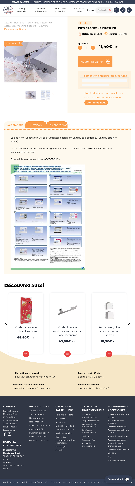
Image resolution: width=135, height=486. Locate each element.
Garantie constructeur (39, 440)
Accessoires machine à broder (118, 415)
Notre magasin (36, 421)
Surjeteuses (61, 422)
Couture (43, 25)
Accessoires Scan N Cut (118, 449)
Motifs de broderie (116, 460)
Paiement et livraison (39, 433)
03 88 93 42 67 (10, 423)
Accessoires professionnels (88, 444)
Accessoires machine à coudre (20, 25)
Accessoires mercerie (117, 440)
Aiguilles (112, 453)
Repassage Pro (88, 440)
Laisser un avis (9, 430)
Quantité (83, 43)
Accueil (8, 22)
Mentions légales (10, 482)
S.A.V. (84, 482)
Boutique (19, 22)
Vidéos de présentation (39, 425)
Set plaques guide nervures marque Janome (109, 331)
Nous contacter (10, 426)
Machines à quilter (64, 433)
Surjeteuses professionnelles (89, 431)
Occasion (60, 450)
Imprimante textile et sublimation (65, 441)
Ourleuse (86, 436)
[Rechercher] (110, 10)
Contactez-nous (96, 102)
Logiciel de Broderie (65, 426)
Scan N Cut (61, 437)
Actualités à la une (37, 410)
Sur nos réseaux (36, 414)
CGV (53, 482)
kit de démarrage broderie (116, 421)
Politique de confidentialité (34, 482)
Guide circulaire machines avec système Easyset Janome (67, 331)
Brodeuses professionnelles (89, 415)
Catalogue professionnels (40, 10)
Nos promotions (36, 418)
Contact (91, 10)
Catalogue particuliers (22, 10)
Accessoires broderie (117, 426)
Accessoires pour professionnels (116, 444)
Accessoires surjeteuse (118, 436)
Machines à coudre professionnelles (90, 425)
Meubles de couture (65, 429)
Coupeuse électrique (91, 420)
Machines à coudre (64, 415)
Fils (109, 457)
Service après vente (38, 436)
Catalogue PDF (36, 429)
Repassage (60, 446)
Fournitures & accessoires (60, 10)
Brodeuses (60, 418)
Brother (123, 33)
